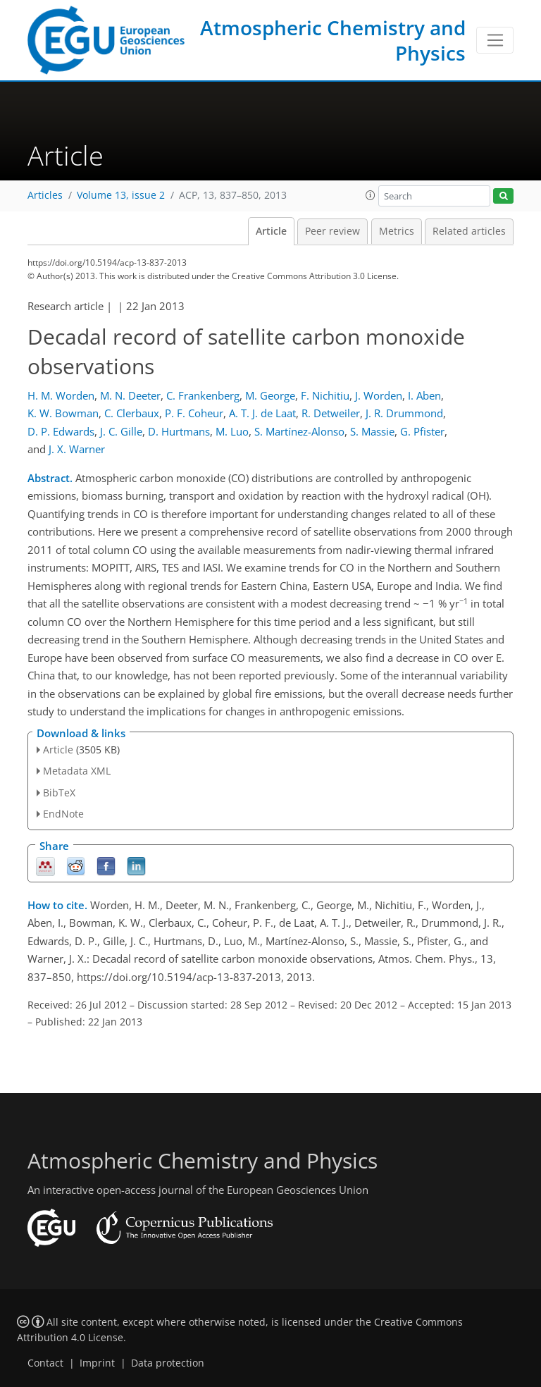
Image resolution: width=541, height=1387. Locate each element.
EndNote (63, 813)
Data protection (167, 1363)
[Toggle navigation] (495, 40)
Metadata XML (77, 770)
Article (271, 231)
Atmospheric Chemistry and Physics (333, 40)
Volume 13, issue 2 (121, 195)
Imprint (97, 1363)
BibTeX (59, 792)
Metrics (396, 231)
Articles (45, 195)
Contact (45, 1363)
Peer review (332, 231)
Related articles (469, 231)
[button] (370, 195)
